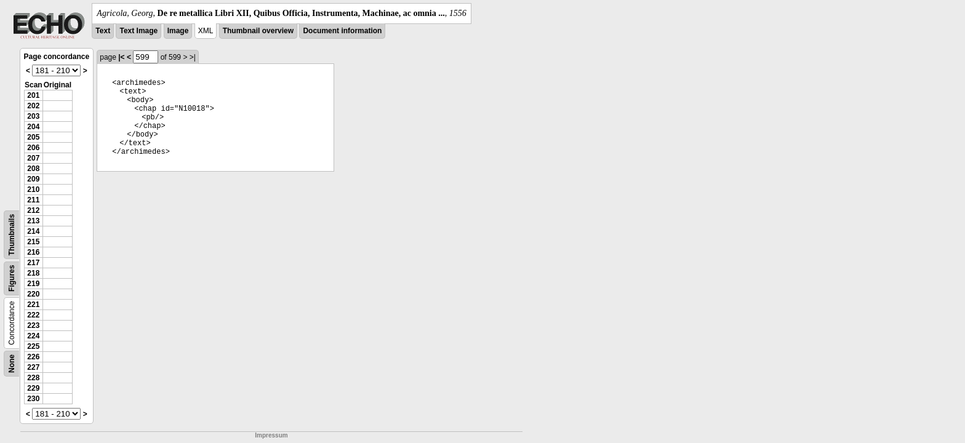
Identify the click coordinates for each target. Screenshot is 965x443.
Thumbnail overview (258, 30)
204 (33, 126)
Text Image (138, 30)
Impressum (271, 435)
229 (33, 388)
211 (33, 200)
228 (33, 377)
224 (33, 336)
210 (33, 189)
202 (33, 106)
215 (33, 241)
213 (33, 221)
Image (178, 30)
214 (33, 231)
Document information (342, 30)
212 (33, 210)
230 (33, 398)
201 (33, 95)
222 (33, 315)
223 (33, 325)
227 (33, 367)
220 (33, 294)
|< (121, 57)
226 (33, 357)
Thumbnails (11, 234)
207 (33, 158)
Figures (11, 278)
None (11, 363)
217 (33, 262)
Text (102, 30)
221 (33, 304)
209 (33, 179)
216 (33, 252)
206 (33, 147)
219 (33, 283)
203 (33, 116)
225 (33, 346)
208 (33, 168)
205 (33, 137)
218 (33, 273)
